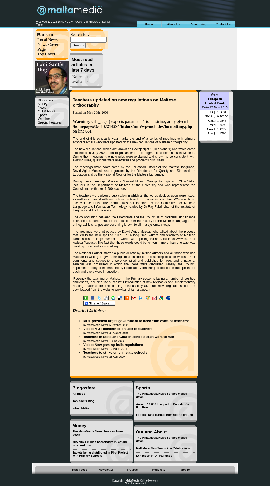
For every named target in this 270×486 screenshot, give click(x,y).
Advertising (198, 24)
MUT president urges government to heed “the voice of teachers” (136, 321)
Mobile (185, 469)
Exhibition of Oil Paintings (154, 455)
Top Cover (46, 54)
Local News (47, 39)
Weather (44, 119)
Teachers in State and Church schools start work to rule (128, 337)
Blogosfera (45, 100)
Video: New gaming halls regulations (113, 345)
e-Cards (132, 469)
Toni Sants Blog (83, 401)
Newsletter (106, 469)
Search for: (79, 34)
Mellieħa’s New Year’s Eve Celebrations (163, 448)
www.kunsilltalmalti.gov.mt (133, 289)
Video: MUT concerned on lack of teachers (117, 329)
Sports (42, 115)
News (42, 108)
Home (149, 24)
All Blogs (79, 393)
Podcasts (158, 469)
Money (42, 104)
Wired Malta (81, 408)
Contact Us (223, 24)
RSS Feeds (79, 469)
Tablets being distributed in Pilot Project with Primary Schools (100, 454)
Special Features (50, 122)
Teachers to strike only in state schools (115, 353)
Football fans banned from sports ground (164, 414)
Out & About (46, 111)
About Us (173, 24)
